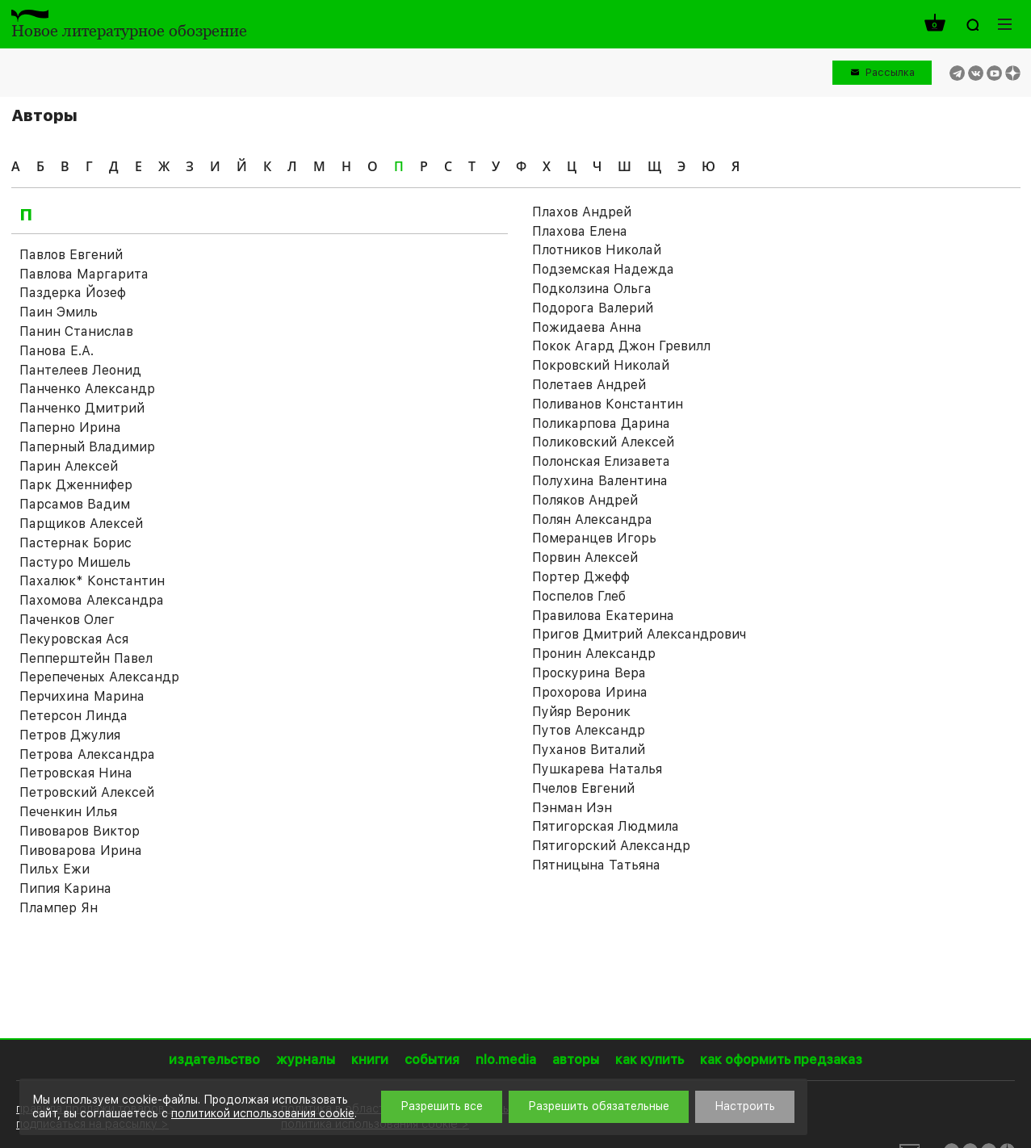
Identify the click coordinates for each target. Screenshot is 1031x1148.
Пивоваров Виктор (79, 831)
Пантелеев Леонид (80, 370)
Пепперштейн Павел (86, 658)
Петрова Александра (87, 754)
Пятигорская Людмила (605, 826)
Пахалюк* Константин (92, 581)
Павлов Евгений (71, 254)
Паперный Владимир (87, 447)
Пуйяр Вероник (581, 711)
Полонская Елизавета (601, 461)
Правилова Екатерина (603, 615)
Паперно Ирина (70, 427)
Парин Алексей (68, 466)
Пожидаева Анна (587, 327)
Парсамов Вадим (74, 504)
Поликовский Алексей (603, 442)
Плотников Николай (596, 250)
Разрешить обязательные (598, 1106)
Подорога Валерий (592, 308)
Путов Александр (588, 730)
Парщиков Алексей (81, 523)
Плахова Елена (579, 231)
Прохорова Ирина (590, 692)
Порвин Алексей (585, 557)
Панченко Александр (87, 388)
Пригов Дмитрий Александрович (639, 634)
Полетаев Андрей (589, 384)
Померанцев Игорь (594, 538)
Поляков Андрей (585, 500)
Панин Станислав (76, 331)
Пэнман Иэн (572, 807)
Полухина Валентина (600, 480)
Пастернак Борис (75, 543)
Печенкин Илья (68, 811)
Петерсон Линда (73, 715)
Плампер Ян (58, 907)
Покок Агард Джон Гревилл (621, 346)
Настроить (745, 1106)
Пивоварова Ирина (80, 850)
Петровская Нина (75, 773)
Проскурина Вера (589, 673)
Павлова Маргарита (84, 274)
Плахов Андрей (581, 212)
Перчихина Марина (82, 696)
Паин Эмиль (58, 312)
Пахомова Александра (91, 600)
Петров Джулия (69, 735)
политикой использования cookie (262, 1113)
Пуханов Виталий (588, 749)
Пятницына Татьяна (596, 865)
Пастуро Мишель (75, 562)
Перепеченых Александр (99, 677)
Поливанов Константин (607, 404)
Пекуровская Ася (73, 639)
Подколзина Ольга (592, 288)
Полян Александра (592, 519)
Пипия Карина (65, 888)
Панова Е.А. (56, 350)
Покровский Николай (600, 365)
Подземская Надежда (603, 269)
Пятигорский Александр (611, 845)
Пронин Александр (594, 653)
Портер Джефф (581, 576)
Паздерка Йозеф (72, 292)
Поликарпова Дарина (601, 423)
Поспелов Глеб (579, 596)
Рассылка (890, 72)
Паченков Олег (67, 619)
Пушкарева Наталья (597, 769)
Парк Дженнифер (75, 484)
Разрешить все (441, 1106)
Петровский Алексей (86, 792)
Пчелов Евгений (583, 788)
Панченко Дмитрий (82, 408)
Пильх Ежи (54, 869)
